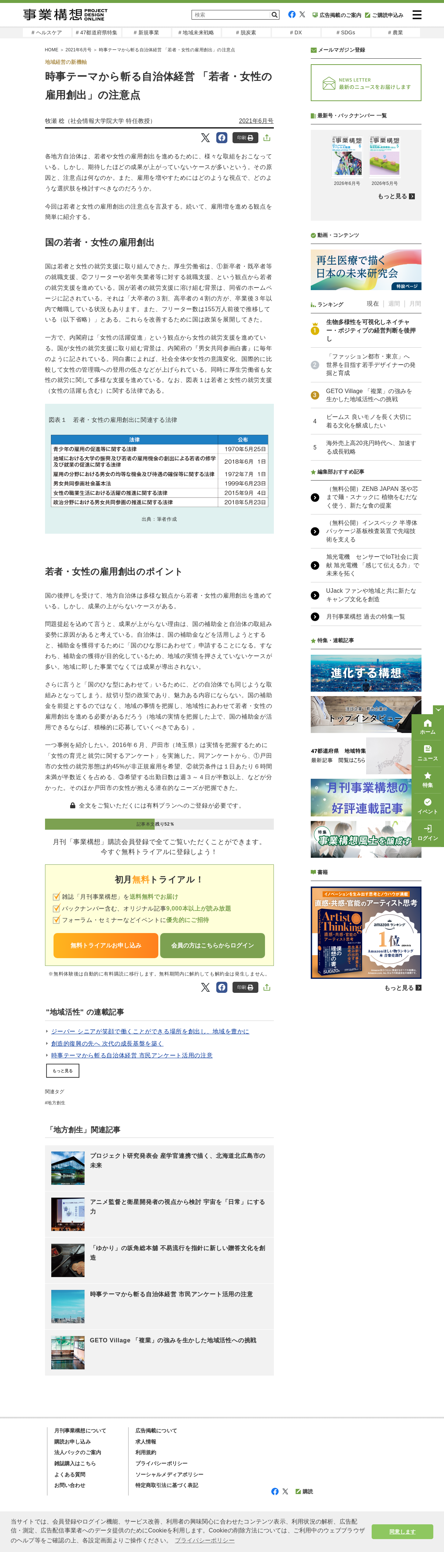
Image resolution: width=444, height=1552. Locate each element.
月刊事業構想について (80, 1430)
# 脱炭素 (246, 32)
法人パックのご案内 (77, 1452)
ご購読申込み (384, 15)
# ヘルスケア (46, 32)
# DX (296, 32)
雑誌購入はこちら (75, 1463)
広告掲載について (156, 1430)
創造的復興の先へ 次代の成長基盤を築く (107, 1043)
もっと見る (62, 1070)
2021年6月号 (256, 121)
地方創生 (56, 1102)
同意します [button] (402, 1532)
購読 (304, 1491)
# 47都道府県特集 (96, 32)
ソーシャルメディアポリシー (169, 1474)
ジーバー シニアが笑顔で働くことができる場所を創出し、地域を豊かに (150, 1031)
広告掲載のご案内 (337, 15)
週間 (394, 499)
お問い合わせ (70, 1485)
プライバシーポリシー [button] (205, 1540)
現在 (373, 499)
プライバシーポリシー (161, 1463)
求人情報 (145, 1441)
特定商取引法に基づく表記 (166, 1485)
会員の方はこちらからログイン (212, 945)
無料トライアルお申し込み (105, 945)
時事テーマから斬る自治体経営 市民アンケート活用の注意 (132, 1055)
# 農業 (395, 32)
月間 (415, 499)
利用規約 (145, 1452)
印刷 (245, 138)
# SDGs (346, 32)
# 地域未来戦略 (196, 32)
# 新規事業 (146, 32)
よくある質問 (70, 1474)
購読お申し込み (72, 1441)
